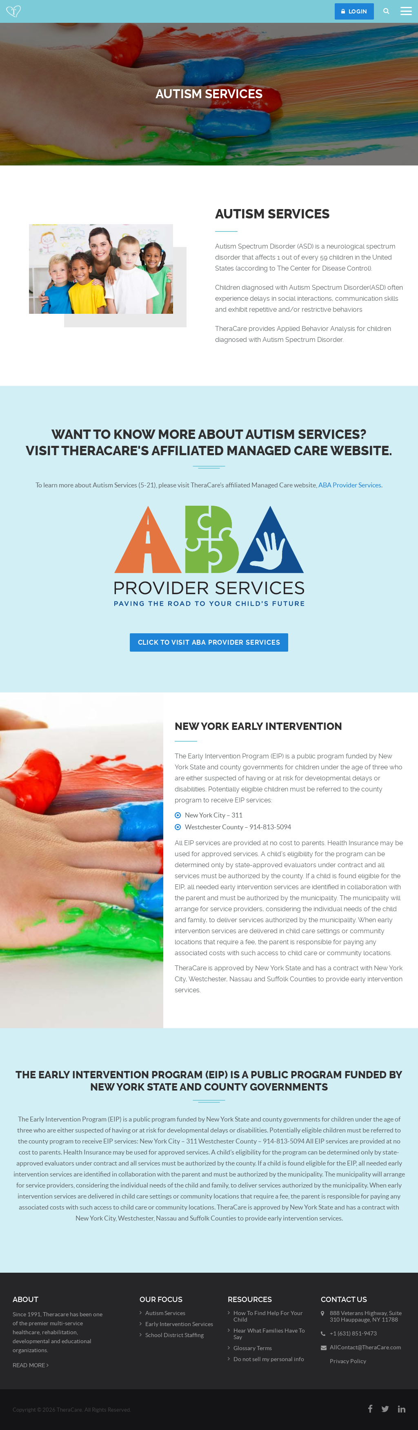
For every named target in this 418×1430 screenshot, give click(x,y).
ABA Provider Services (349, 485)
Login (354, 11)
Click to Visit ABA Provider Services (209, 642)
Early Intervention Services (179, 1324)
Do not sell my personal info (268, 1359)
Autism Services (165, 1313)
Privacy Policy (348, 1361)
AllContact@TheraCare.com (365, 1347)
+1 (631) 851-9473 (353, 1333)
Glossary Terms (252, 1348)
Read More (31, 1365)
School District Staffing (174, 1335)
